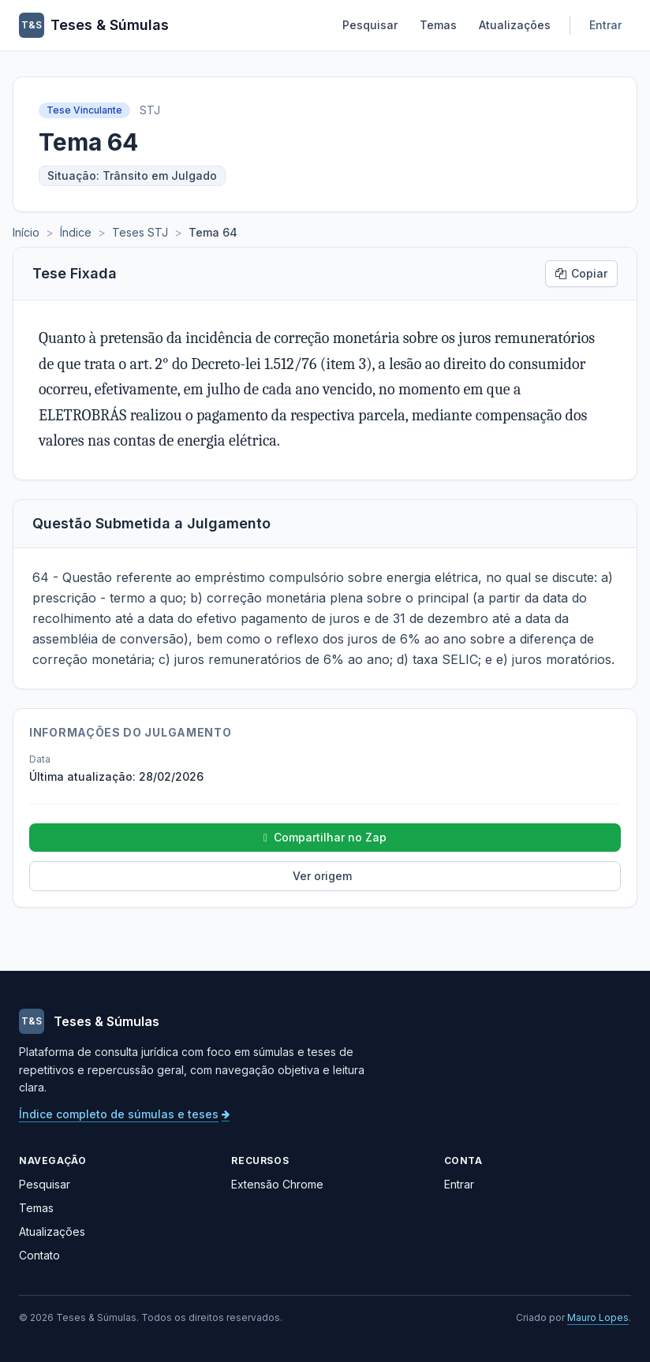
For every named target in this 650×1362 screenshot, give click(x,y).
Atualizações (515, 25)
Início (26, 232)
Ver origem (322, 876)
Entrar (605, 25)
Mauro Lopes (598, 1317)
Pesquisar (370, 25)
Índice (76, 232)
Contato (39, 1255)
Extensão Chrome (277, 1184)
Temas (438, 25)
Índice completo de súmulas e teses (124, 1114)
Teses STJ (140, 232)
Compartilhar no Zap (325, 837)
